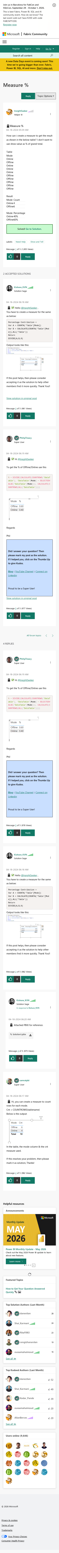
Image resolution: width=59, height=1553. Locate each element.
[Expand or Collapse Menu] (4, 42)
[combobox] (33, 56)
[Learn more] (16, 1264)
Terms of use (8, 1528)
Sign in (28, 48)
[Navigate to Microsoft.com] (11, 34)
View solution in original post (21, 399)
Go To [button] (48, 48)
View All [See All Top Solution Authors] (11, 1362)
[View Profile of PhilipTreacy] (26, 438)
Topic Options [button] (44, 96)
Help (38, 48)
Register (16, 48)
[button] (28, 96)
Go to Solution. (34, 228)
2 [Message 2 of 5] (15, 1176)
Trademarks (7, 1533)
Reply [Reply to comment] (28, 416)
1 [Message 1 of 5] (15, 249)
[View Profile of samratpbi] (24, 1083)
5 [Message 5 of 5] (15, 610)
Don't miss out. (45, 68)
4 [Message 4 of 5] (18, 1054)
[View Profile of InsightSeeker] (20, 110)
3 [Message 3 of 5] (15, 409)
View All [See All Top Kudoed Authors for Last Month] (11, 1427)
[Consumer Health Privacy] (30, 1543)
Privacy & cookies (10, 1523)
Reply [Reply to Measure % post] (28, 256)
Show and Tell (37, 242)
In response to (28, 1011)
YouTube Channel (24, 573)
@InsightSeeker (29, 307)
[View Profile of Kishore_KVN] (20, 287)
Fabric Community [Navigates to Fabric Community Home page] (35, 34)
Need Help (21, 242)
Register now (10, 24)
